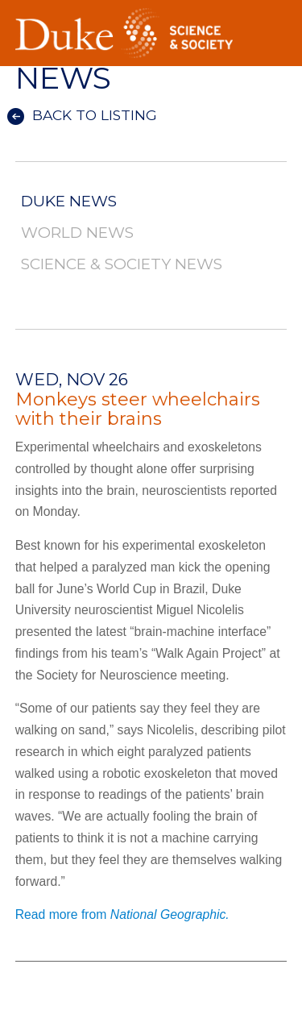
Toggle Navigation (275, 15)
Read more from (122, 914)
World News (77, 233)
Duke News (69, 202)
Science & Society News (121, 264)
